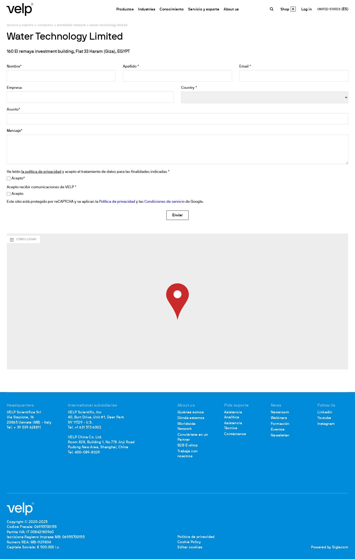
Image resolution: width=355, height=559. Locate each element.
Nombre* (14, 66)
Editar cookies (190, 547)
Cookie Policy (189, 542)
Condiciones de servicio (164, 201)
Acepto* (18, 178)
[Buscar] (272, 9)
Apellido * (131, 66)
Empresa (14, 87)
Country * (189, 87)
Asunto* (13, 109)
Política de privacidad (117, 201)
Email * (245, 66)
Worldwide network (71, 25)
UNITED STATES (329, 9)
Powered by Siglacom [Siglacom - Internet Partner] (329, 547)
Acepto (17, 193)
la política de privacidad (41, 171)
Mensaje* (14, 131)
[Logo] (20, 9)
